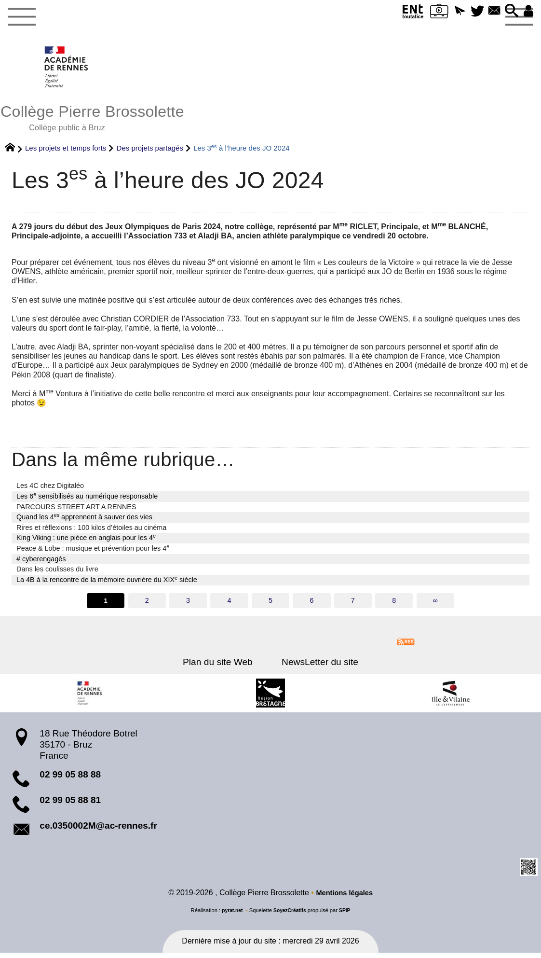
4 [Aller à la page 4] (229, 605)
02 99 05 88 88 (70, 779)
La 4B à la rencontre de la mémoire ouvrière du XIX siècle (106, 583)
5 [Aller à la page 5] (270, 605)
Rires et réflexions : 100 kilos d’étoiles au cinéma (91, 532)
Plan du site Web (222, 667)
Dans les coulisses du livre (57, 573)
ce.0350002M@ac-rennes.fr (98, 830)
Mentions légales (344, 898)
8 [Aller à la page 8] (395, 605)
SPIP (347, 916)
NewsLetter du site (316, 667)
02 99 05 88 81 (70, 805)
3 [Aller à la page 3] (187, 605)
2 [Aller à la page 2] (146, 605)
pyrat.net (230, 916)
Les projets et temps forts (65, 152)
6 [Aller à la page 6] (312, 605)
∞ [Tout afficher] (436, 605)
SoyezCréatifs (290, 916)
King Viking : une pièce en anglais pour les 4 (86, 541)
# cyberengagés (41, 563)
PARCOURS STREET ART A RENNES (76, 510)
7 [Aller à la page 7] (353, 605)
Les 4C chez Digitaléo (50, 490)
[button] (451, 11)
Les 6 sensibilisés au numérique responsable (87, 500)
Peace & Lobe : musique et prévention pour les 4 (92, 552)
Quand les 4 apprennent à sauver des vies (84, 520)
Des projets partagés (150, 152)
